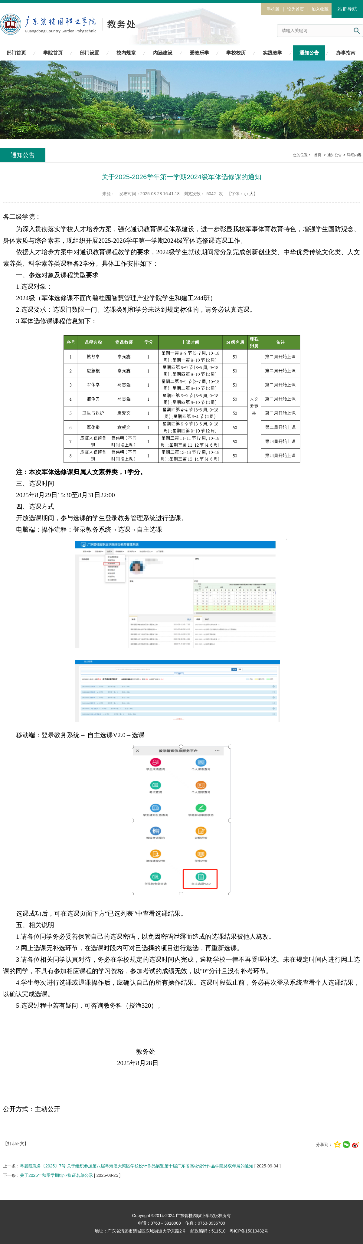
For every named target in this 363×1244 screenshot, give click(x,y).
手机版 (273, 9)
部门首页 (16, 52)
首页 (317, 155)
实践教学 (272, 52)
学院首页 (53, 52)
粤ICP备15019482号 (249, 1231)
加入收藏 (320, 9)
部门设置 (89, 52)
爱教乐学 (199, 52)
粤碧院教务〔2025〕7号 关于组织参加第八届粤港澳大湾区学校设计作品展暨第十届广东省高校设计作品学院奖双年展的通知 (136, 1166)
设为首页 (295, 9)
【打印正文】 (15, 1143)
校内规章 (126, 52)
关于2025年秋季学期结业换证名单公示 (56, 1175)
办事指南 (345, 52)
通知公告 (309, 52)
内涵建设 (162, 52)
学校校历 (236, 52)
